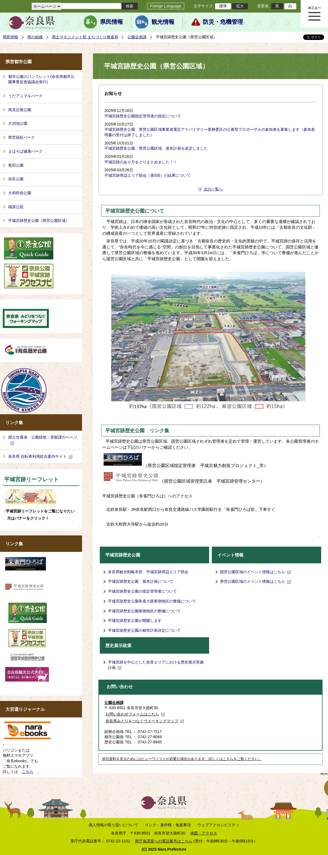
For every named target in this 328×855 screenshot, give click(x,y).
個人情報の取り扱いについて (113, 825)
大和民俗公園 (19, 193)
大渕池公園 (17, 123)
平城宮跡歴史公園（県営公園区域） (38, 220)
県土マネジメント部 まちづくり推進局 (85, 37)
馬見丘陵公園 (19, 110)
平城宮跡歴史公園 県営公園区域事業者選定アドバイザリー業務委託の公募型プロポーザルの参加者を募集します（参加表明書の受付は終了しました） (209, 132)
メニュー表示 (314, 13)
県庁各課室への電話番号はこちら (163, 841)
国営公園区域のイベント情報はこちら (255, 572)
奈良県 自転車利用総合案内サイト (40, 456)
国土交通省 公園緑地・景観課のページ (42, 440)
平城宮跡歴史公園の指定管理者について (142, 591)
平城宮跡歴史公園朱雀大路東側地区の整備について (152, 601)
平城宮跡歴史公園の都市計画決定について (144, 630)
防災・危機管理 (223, 22)
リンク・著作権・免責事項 (168, 825)
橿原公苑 (16, 207)
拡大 (240, 6)
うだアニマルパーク (25, 96)
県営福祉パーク (21, 137)
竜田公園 (16, 165)
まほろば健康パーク (25, 151)
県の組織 (35, 37)
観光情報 (162, 22)
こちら (27, 771)
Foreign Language (165, 6)
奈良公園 (16, 179)
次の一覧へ (213, 189)
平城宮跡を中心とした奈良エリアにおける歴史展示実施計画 (156, 665)
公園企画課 (137, 37)
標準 (223, 6)
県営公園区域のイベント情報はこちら (255, 581)
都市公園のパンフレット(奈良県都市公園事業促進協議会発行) (41, 79)
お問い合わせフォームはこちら (135, 714)
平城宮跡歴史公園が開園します (135, 620)
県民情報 (111, 22)
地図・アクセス (203, 833)
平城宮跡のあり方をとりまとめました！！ (140, 162)
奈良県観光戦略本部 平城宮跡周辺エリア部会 (148, 572)
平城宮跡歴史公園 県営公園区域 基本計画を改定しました (156, 148)
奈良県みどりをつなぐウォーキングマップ (145, 721)
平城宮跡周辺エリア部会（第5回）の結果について (147, 175)
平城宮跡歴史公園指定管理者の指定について (142, 116)
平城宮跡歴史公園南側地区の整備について (144, 611)
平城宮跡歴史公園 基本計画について (140, 581)
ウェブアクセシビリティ (218, 825)
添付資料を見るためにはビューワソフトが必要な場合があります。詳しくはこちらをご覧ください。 (182, 759)
